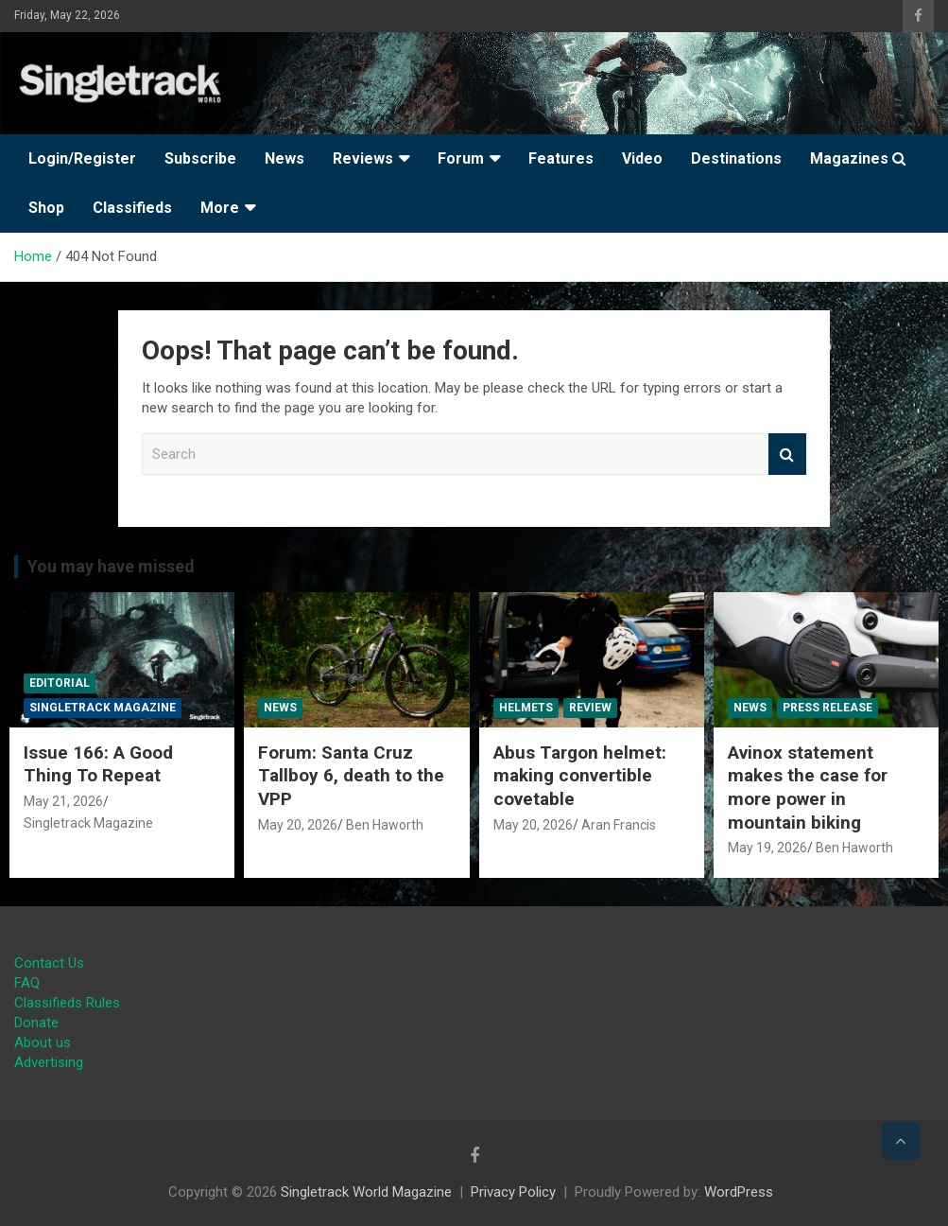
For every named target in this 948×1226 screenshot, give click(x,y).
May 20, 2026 (297, 824)
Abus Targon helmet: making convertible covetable (579, 776)
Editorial (59, 683)
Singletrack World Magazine (366, 1191)
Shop (46, 208)
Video (642, 158)
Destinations (736, 158)
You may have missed (111, 566)
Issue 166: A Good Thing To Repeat (98, 764)
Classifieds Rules (67, 1002)
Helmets (526, 707)
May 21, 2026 (63, 801)
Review (590, 707)
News (284, 158)
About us (42, 1042)
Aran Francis (618, 824)
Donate (36, 1022)
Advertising (48, 1062)
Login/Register (82, 158)
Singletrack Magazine (102, 707)
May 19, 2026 (767, 847)
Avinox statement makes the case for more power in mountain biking (808, 787)
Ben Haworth (384, 824)
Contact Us (49, 963)
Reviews (363, 158)
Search (787, 454)
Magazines (849, 158)
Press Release (827, 707)
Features (561, 158)
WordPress (738, 1191)
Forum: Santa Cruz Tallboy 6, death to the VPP (351, 776)
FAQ (27, 982)
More (219, 208)
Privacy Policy (513, 1191)
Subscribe (200, 158)
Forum (461, 158)
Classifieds (132, 208)
